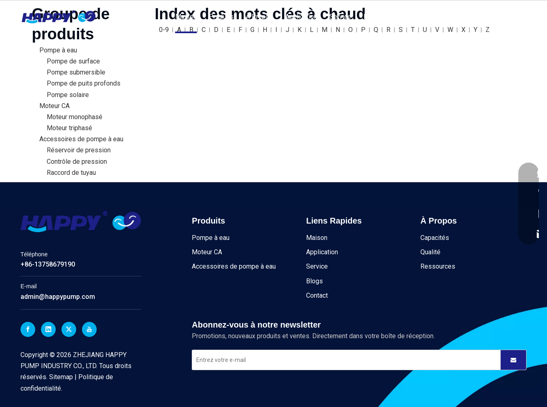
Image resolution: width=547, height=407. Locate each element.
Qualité (430, 252)
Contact (403, 16)
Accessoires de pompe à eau (81, 139)
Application (301, 16)
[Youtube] (89, 329)
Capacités (434, 238)
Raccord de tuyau (71, 172)
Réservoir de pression (79, 150)
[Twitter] (68, 329)
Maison (186, 16)
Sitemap (62, 377)
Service (340, 16)
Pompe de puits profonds (83, 83)
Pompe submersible (76, 72)
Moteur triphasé (69, 128)
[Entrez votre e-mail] (342, 360)
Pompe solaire (68, 95)
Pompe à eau (58, 50)
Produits (221, 16)
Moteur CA (54, 106)
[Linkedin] (48, 329)
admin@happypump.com (57, 297)
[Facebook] (27, 329)
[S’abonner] (513, 360)
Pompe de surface (73, 61)
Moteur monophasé (74, 117)
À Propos (259, 16)
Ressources (437, 266)
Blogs (371, 16)
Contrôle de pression (77, 161)
